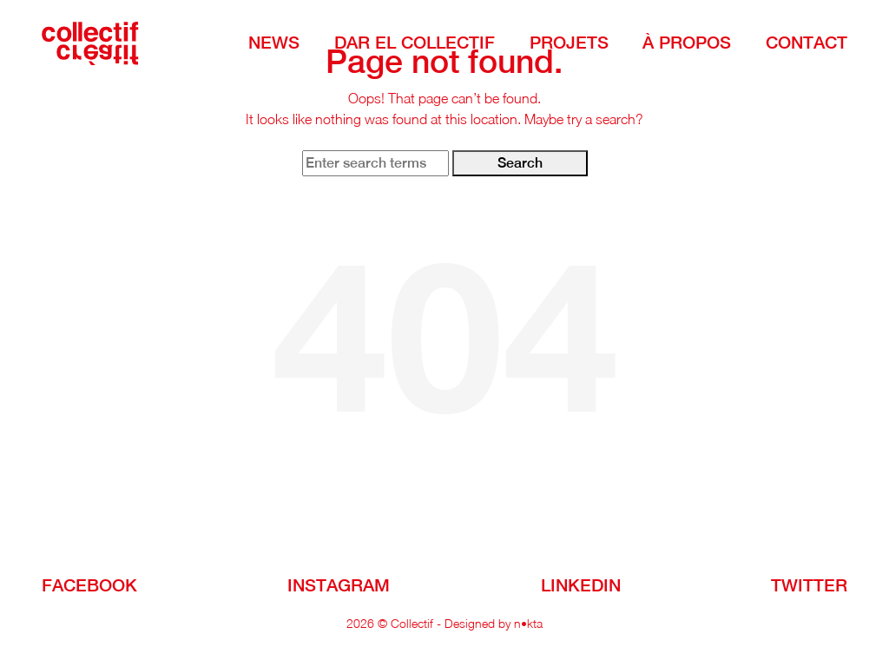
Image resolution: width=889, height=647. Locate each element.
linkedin (581, 585)
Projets (569, 42)
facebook (89, 585)
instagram (338, 585)
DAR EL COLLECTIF (414, 42)
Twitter (809, 585)
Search (520, 163)
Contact (806, 42)
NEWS (274, 42)
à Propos (686, 42)
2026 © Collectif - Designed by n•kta (444, 623)
